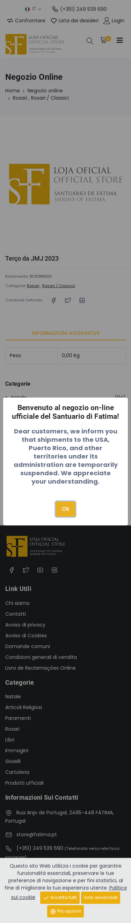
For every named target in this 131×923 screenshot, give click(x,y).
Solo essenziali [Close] (100, 897)
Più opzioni (65, 911)
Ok (66, 509)
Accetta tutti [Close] (60, 897)
